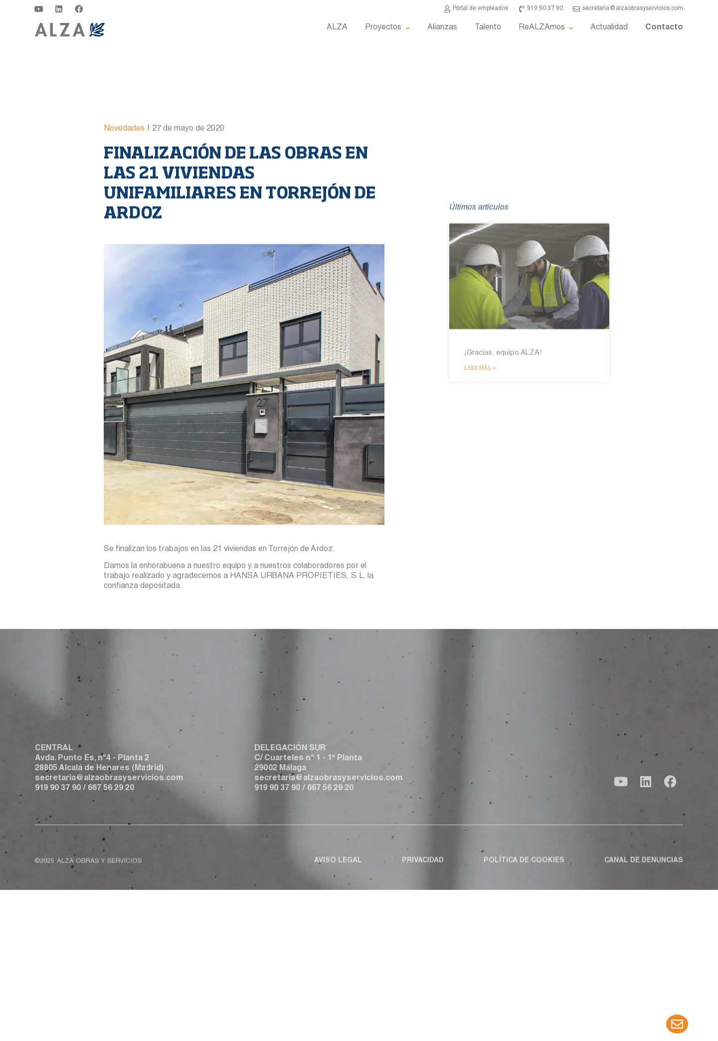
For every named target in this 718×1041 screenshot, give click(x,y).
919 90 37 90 (58, 810)
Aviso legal (338, 871)
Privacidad (423, 871)
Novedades (124, 191)
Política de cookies (524, 871)
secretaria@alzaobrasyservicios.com (109, 800)
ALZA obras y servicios (99, 872)
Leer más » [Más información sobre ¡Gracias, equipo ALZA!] (480, 501)
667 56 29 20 (111, 810)
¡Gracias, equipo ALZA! (502, 487)
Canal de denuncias (643, 871)
